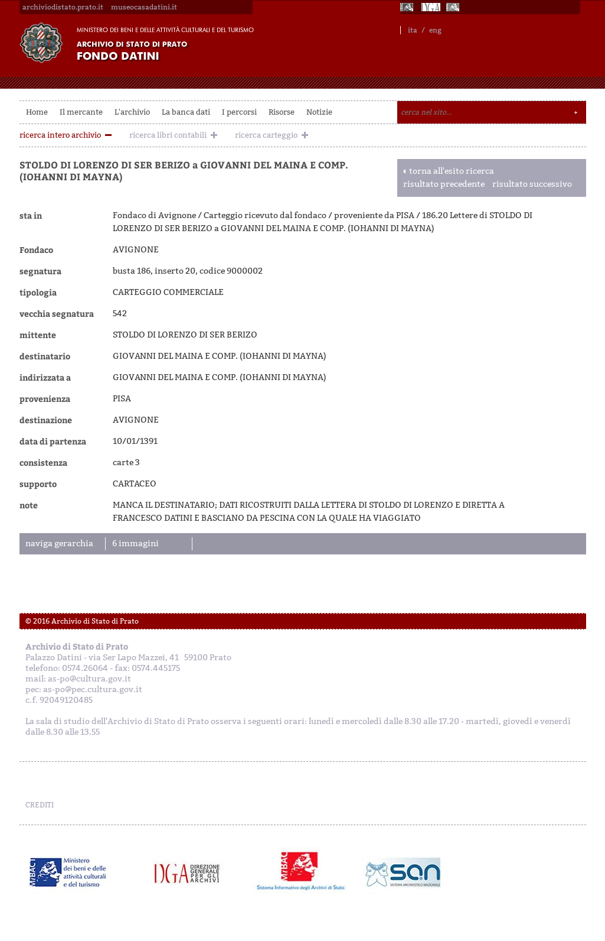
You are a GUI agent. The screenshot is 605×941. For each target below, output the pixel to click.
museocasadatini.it (144, 7)
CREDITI (39, 805)
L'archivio (132, 112)
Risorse (282, 112)
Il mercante (81, 112)
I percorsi (239, 112)
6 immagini (135, 543)
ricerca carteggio (266, 135)
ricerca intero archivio (60, 135)
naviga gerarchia (59, 543)
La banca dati (186, 112)
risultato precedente (444, 184)
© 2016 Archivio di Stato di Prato (82, 621)
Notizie (319, 112)
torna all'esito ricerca (451, 171)
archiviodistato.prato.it (62, 7)
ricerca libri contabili (168, 135)
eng (435, 30)
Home (37, 112)
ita (412, 30)
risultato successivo (532, 184)
